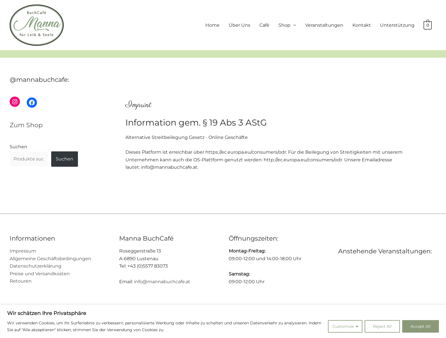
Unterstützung (397, 25)
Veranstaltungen (324, 25)
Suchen (18, 146)
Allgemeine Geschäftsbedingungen (50, 258)
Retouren (21, 281)
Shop (284, 25)
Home (212, 25)
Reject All (382, 326)
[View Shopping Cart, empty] (428, 25)
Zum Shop (26, 125)
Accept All (420, 326)
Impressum (23, 251)
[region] (223, 321)
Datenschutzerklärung (35, 266)
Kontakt (361, 25)
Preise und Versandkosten (40, 273)
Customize (343, 326)
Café (264, 25)
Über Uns (239, 25)
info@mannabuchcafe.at (162, 281)
